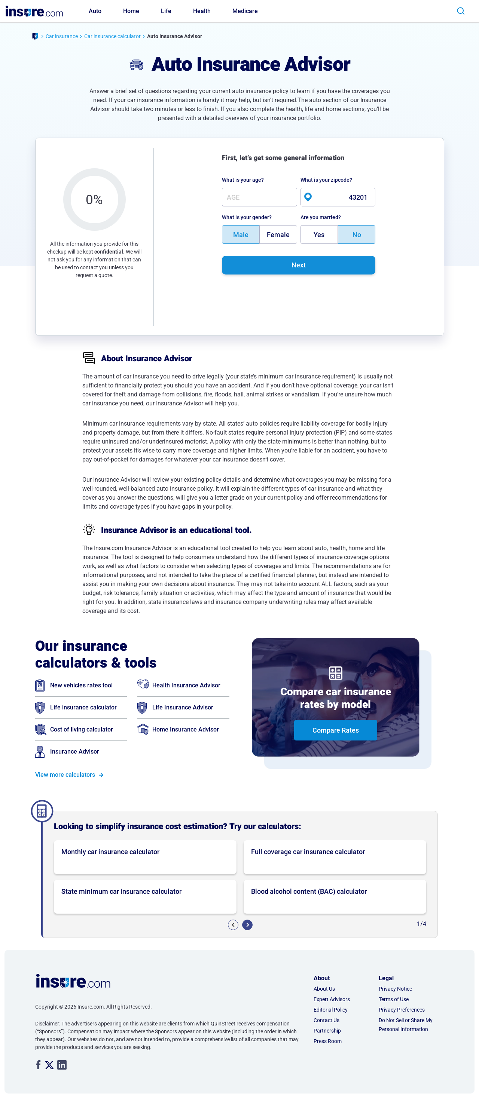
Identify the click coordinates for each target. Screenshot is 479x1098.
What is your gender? (247, 217)
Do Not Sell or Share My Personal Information (406, 1024)
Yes (319, 235)
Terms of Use (394, 999)
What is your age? (243, 180)
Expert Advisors (332, 999)
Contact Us (326, 1020)
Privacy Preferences (402, 1010)
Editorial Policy (331, 1010)
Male (240, 235)
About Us (324, 989)
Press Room (328, 1041)
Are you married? (320, 217)
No (357, 235)
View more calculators (65, 774)
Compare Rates (335, 730)
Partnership (327, 1031)
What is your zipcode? (326, 180)
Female (278, 235)
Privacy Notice (395, 989)
